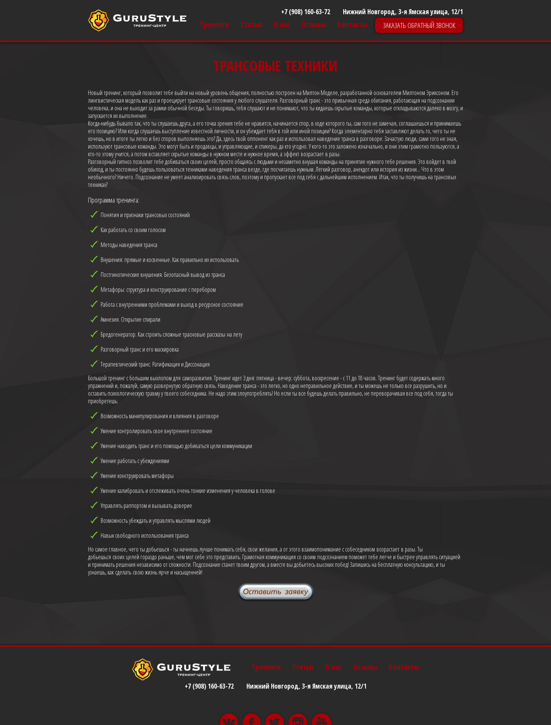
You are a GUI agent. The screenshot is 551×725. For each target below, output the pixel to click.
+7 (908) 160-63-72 (305, 12)
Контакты (352, 24)
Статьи (251, 24)
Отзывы (314, 24)
